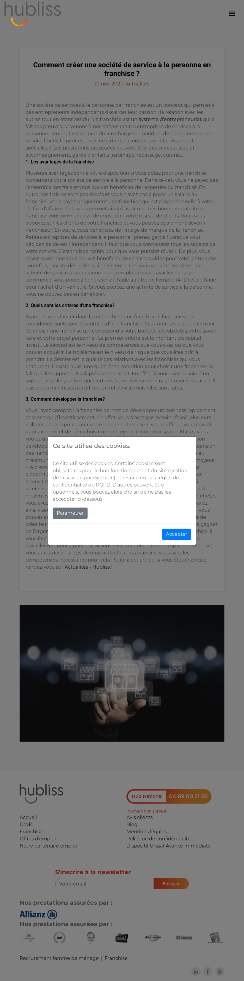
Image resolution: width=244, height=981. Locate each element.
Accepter (176, 534)
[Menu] (232, 14)
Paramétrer (70, 513)
